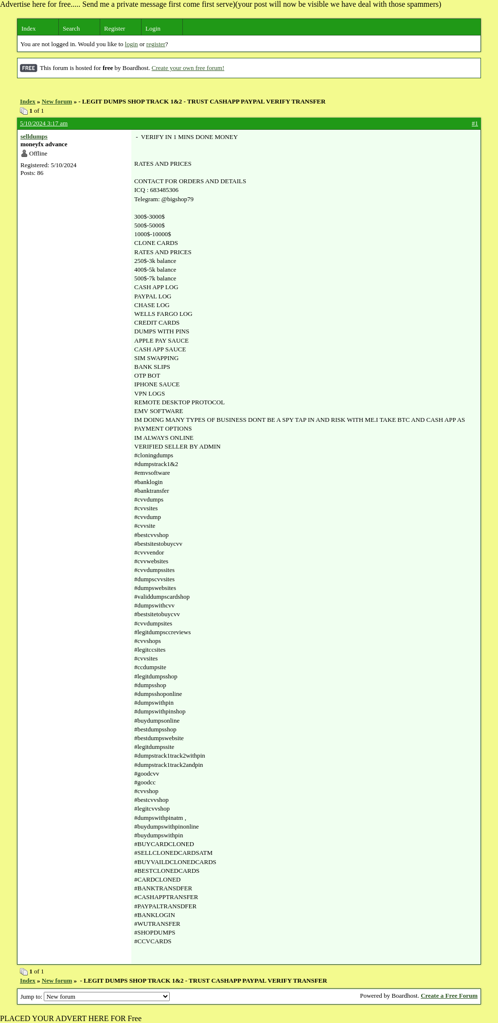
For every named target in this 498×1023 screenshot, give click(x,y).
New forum (57, 101)
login (131, 44)
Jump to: (95, 996)
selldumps (34, 136)
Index (28, 28)
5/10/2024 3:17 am (44, 123)
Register (114, 28)
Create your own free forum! (188, 67)
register (155, 44)
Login (152, 28)
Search (71, 28)
